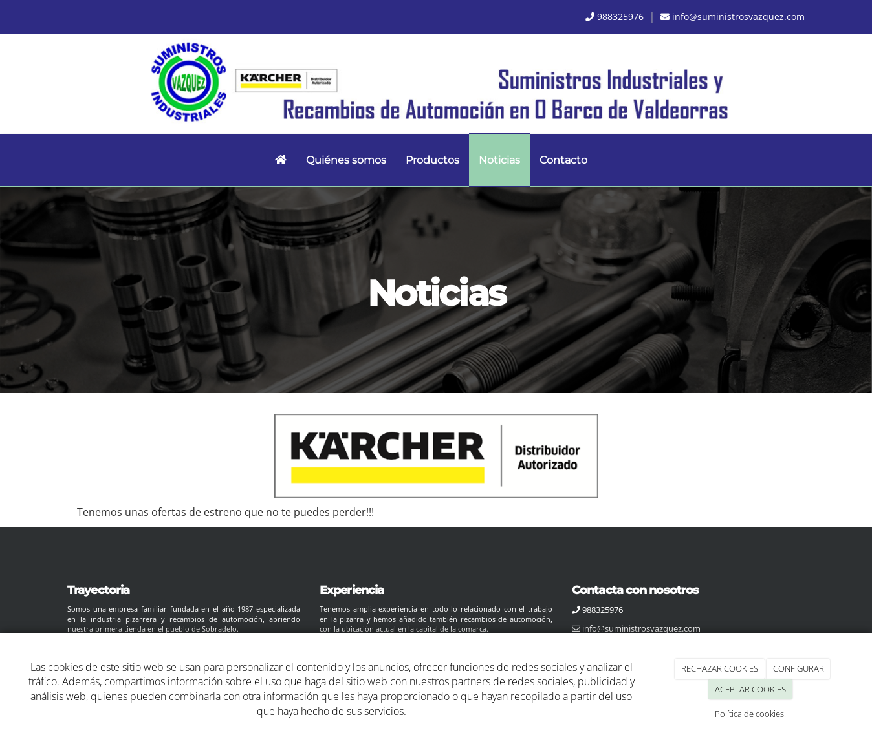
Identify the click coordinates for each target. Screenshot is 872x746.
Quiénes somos (346, 160)
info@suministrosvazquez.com (738, 16)
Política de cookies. (750, 713)
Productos (432, 160)
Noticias (499, 160)
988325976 (620, 16)
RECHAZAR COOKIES (719, 668)
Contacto (563, 160)
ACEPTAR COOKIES (750, 689)
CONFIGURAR (798, 668)
